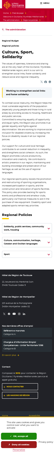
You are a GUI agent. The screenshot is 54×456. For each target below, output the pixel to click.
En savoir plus (9, 355)
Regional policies (30, 20)
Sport (7, 254)
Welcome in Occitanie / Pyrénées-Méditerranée (23, 17)
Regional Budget (10, 41)
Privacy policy (46, 442)
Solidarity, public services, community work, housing (24, 228)
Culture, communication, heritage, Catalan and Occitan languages (22, 242)
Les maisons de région (18, 395)
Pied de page (17, 13)
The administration (11, 20)
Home (6, 13)
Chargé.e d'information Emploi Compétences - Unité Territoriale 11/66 (23, 344)
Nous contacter (15, 387)
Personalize (19, 449)
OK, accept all (19, 436)
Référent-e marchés (14, 330)
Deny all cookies (18, 444)
